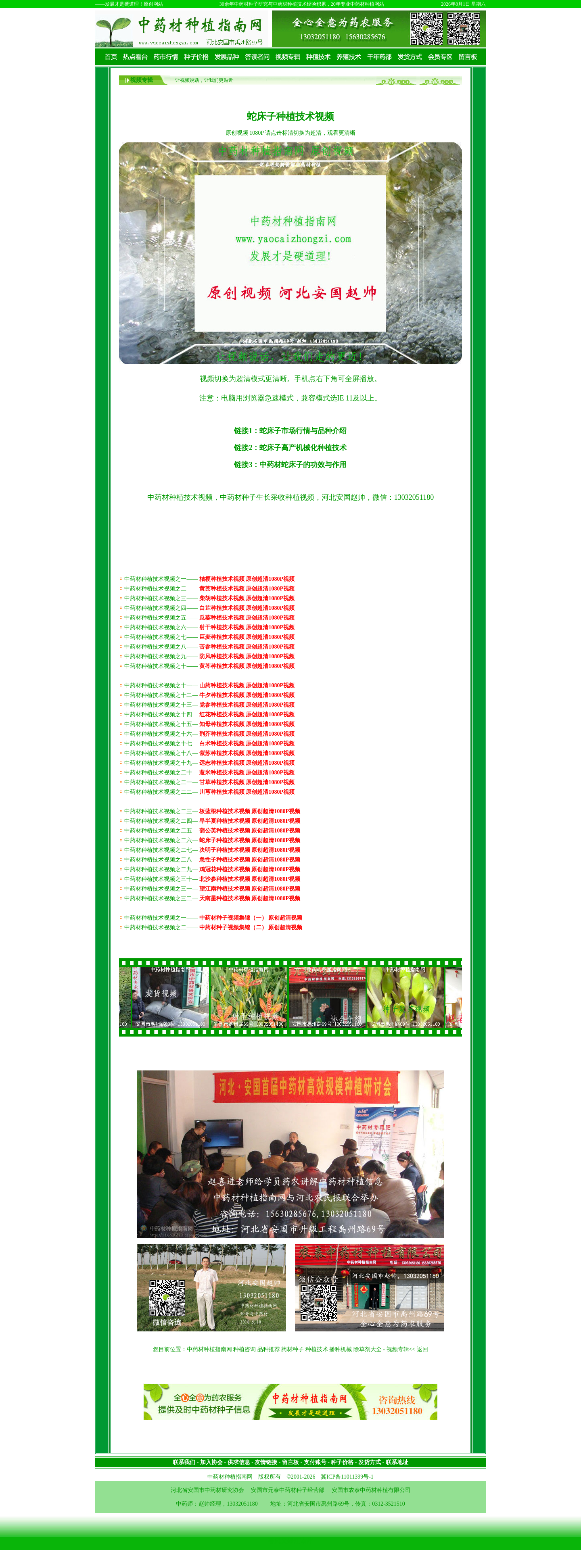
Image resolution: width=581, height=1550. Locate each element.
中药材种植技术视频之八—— (209, 647)
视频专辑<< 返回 (407, 1349)
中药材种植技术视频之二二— (209, 792)
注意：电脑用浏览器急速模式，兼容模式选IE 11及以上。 (290, 398)
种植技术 (316, 1349)
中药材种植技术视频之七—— (209, 637)
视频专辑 (141, 80)
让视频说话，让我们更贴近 (204, 80)
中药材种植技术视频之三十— (212, 879)
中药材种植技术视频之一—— (209, 579)
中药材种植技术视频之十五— (209, 724)
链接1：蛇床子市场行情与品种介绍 (290, 431)
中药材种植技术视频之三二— (212, 898)
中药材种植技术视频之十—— (209, 666)
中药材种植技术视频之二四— (212, 821)
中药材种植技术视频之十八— (209, 753)
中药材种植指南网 (209, 1349)
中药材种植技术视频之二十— (209, 773)
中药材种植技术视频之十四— (209, 714)
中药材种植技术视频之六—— (209, 627)
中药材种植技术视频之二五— (212, 831)
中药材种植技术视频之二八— (212, 860)
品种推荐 (268, 1349)
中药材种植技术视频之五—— (209, 618)
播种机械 (340, 1349)
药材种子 (292, 1349)
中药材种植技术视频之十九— (209, 763)
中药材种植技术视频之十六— (209, 734)
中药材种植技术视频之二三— (212, 811)
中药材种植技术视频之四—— (209, 608)
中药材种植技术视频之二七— (212, 850)
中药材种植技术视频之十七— (209, 744)
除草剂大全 (367, 1349)
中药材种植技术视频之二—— (209, 589)
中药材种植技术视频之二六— (212, 840)
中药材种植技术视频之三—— (209, 598)
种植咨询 (244, 1349)
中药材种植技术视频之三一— (212, 889)
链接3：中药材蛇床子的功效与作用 (290, 465)
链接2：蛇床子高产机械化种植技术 (290, 448)
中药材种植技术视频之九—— (209, 656)
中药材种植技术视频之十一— (209, 685)
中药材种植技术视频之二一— (209, 782)
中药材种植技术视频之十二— (209, 695)
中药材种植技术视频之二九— (212, 869)
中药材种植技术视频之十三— (209, 705)
